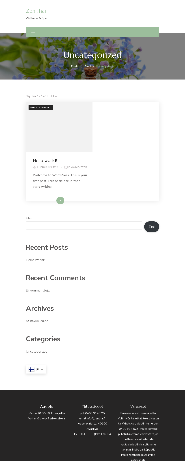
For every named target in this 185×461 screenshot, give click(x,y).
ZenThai (36, 10)
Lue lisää (120, 154)
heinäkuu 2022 (37, 275)
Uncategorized (40, 107)
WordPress (125, 454)
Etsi (28, 172)
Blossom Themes (96, 454)
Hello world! (112, 110)
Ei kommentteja (113, 122)
